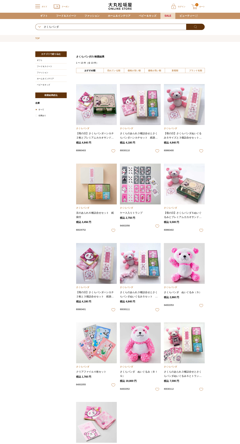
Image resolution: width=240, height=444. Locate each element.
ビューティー (187, 15)
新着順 (175, 70)
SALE (167, 15)
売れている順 (113, 70)
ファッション (92, 15)
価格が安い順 (134, 70)
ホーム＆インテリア (119, 15)
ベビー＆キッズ (147, 15)
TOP (37, 38)
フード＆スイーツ (66, 15)
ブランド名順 (195, 70)
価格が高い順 (154, 70)
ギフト (44, 15)
